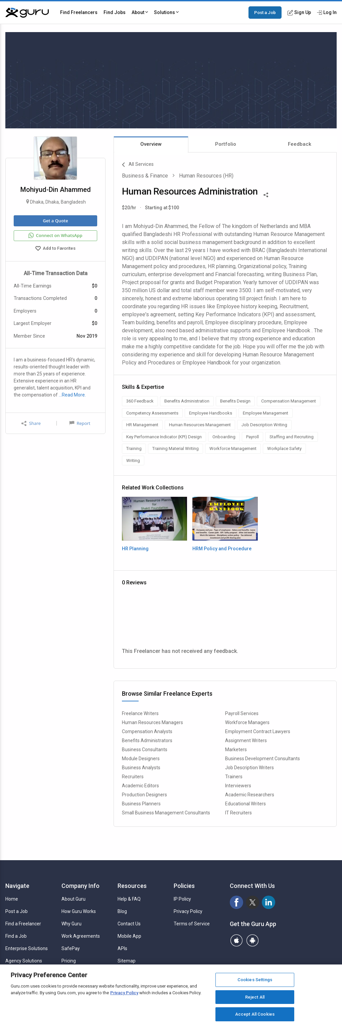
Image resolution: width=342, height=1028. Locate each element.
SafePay (70, 948)
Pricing (68, 960)
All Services (138, 164)
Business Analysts (141, 767)
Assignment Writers (246, 740)
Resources (132, 885)
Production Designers (144, 794)
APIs (122, 948)
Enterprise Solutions (26, 948)
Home (11, 899)
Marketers (236, 749)
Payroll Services (242, 713)
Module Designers (141, 758)
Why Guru (71, 923)
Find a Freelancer (23, 923)
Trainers (233, 776)
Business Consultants (144, 749)
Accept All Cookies (255, 1014)
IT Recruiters (238, 812)
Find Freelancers (79, 12)
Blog (122, 911)
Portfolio (225, 144)
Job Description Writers (249, 767)
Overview (151, 144)
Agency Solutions (23, 960)
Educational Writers (245, 803)
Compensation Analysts (147, 731)
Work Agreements (80, 936)
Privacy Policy (188, 911)
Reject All (255, 997)
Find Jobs (115, 12)
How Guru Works (78, 911)
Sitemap (127, 960)
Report (79, 423)
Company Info (80, 885)
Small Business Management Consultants (166, 812)
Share (31, 423)
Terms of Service (192, 923)
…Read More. (72, 394)
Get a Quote (55, 221)
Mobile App (129, 936)
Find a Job (16, 936)
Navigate (17, 885)
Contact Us (129, 923)
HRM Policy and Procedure (221, 548)
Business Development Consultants (262, 758)
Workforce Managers (247, 722)
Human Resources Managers (152, 722)
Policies (184, 885)
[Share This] (266, 194)
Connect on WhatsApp (55, 236)
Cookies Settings (254, 979)
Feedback (299, 144)
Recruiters (133, 776)
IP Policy (182, 899)
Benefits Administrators (147, 740)
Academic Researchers (249, 794)
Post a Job (265, 12)
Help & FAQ (129, 899)
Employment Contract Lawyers (257, 731)
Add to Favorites (55, 249)
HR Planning (135, 548)
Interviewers (238, 785)
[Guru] (27, 13)
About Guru (73, 899)
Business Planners (141, 803)
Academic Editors (140, 785)
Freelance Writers (140, 713)
